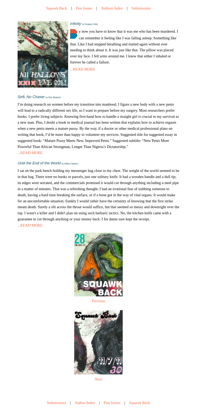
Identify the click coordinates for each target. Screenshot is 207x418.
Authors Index (112, 8)
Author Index (85, 403)
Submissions (141, 8)
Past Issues (84, 8)
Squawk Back (56, 8)
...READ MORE (82, 69)
